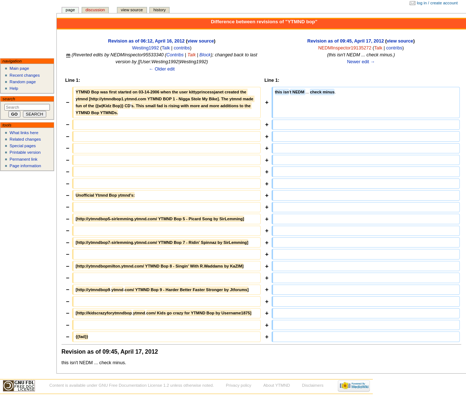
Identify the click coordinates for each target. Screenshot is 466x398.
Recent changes (24, 75)
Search (9, 99)
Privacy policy (238, 385)
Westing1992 (145, 48)
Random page (22, 82)
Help (13, 88)
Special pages (22, 146)
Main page (19, 68)
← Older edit (162, 69)
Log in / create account (437, 3)
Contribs (174, 54)
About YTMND (276, 385)
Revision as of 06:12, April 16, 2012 (146, 41)
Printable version (24, 152)
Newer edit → (361, 61)
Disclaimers (312, 385)
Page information (25, 166)
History (159, 10)
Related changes (25, 139)
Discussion (95, 10)
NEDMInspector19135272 (344, 48)
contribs (182, 48)
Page (70, 10)
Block (205, 54)
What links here (23, 132)
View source (132, 10)
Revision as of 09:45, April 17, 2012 (345, 41)
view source (200, 41)
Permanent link (23, 159)
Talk (166, 48)
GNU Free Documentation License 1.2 (134, 385)
